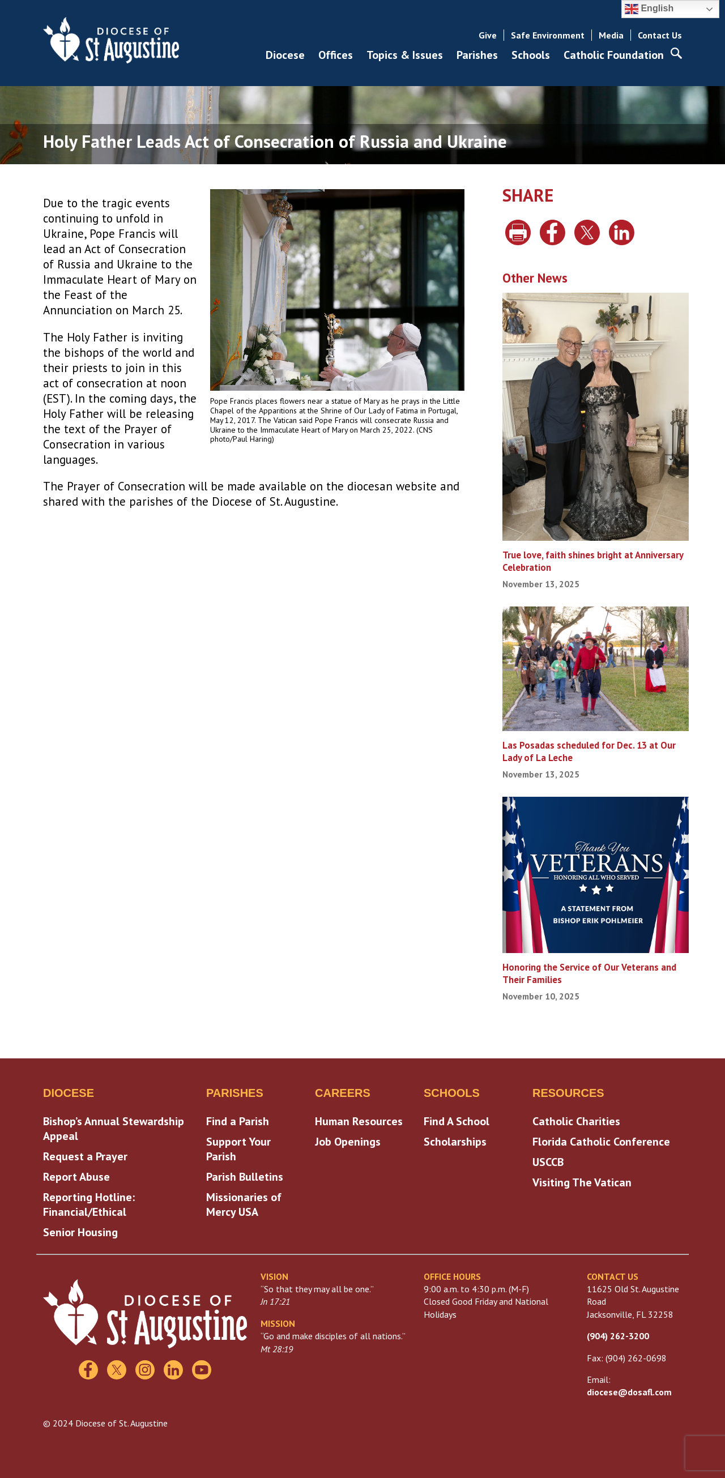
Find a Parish (237, 1121)
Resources (568, 1093)
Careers (342, 1093)
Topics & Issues (404, 55)
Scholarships (455, 1141)
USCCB (548, 1162)
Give (488, 35)
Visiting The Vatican (582, 1182)
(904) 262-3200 (618, 1336)
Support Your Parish (238, 1149)
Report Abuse (76, 1176)
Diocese (285, 55)
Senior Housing (80, 1232)
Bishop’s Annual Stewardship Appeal (113, 1128)
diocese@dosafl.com (629, 1392)
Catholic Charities (576, 1121)
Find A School (456, 1121)
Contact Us (660, 35)
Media (611, 35)
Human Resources (359, 1121)
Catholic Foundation (614, 55)
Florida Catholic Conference (601, 1141)
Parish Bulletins (244, 1176)
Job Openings (348, 1141)
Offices (335, 55)
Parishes (477, 55)
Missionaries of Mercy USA (244, 1204)
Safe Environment (548, 35)
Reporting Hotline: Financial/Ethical (89, 1204)
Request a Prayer (85, 1156)
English (649, 9)
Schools (530, 55)
